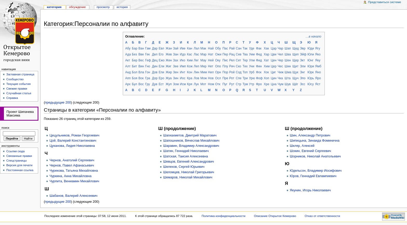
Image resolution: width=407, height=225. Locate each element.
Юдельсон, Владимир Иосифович (316, 170)
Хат (266, 60)
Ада (128, 54)
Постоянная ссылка (19, 170)
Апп (128, 78)
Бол (134, 72)
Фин (259, 66)
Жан (169, 48)
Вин (141, 66)
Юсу (310, 84)
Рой (232, 72)
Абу (128, 48)
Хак (266, 48)
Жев (169, 54)
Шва (287, 54)
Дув (154, 84)
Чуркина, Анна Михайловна (71, 176)
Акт (127, 60)
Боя (134, 78)
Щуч (295, 78)
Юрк (310, 72)
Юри (310, 66)
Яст (317, 84)
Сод (238, 72)
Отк (217, 84)
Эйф (303, 54)
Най (211, 48)
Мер (203, 66)
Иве (183, 48)
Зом (176, 84)
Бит (134, 66)
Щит (295, 66)
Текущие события (18, 83)
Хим (267, 66)
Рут (231, 84)
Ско (238, 66)
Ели (161, 66)
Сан (238, 48)
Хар (266, 54)
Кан (189, 48)
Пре (225, 78)
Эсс (302, 84)
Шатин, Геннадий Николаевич (186, 151)
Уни (251, 66)
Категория (54, 7)
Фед (259, 54)
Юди (310, 48)
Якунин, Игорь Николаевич (310, 190)
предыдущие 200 (58, 102)
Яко (318, 54)
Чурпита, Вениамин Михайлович (74, 181)
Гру (147, 84)
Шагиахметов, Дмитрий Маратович (189, 135)
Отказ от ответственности (322, 215)
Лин (196, 72)
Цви (273, 54)
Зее (176, 66)
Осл (218, 78)
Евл (161, 48)
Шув (287, 84)
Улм (252, 60)
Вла (141, 72)
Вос (141, 84)
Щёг (295, 84)
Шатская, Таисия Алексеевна (185, 156)
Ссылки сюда (15, 151)
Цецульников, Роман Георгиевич (74, 135)
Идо (183, 54)
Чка (280, 78)
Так (244, 48)
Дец (155, 60)
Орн (218, 72)
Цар (274, 48)
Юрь (310, 78)
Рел (232, 60)
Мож (203, 78)
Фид (259, 60)
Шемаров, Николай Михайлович (187, 177)
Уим (252, 54)
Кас (189, 54)
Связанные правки (19, 155)
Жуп (169, 84)
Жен (169, 60)
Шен (287, 60)
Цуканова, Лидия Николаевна (72, 146)
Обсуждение (77, 7)
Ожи (218, 54)
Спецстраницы (16, 160)
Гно (147, 66)
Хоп (266, 78)
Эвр (303, 48)
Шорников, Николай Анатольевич (315, 156)
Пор (225, 72)
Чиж (281, 72)
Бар (134, 48)
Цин (273, 78)
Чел (280, 54)
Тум (245, 84)
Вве (141, 54)
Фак (258, 48)
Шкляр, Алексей (302, 146)
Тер (245, 60)
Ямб (318, 66)
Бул (134, 84)
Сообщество (15, 79)
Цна (273, 84)
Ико (182, 60)
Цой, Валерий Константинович (73, 140)
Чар (280, 48)
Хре (266, 84)
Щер (295, 60)
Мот (203, 84)
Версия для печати (19, 165)
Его (161, 54)
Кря (189, 84)
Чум (280, 84)
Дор (155, 78)
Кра (189, 78)
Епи (161, 72)
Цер (273, 66)
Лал (196, 48)
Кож (190, 66)
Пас (225, 48)
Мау (203, 60)
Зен (176, 72)
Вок (141, 78)
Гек (147, 54)
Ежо (162, 60)
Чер (280, 60)
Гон (147, 72)
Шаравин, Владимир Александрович (191, 146)
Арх (128, 84)
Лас (196, 54)
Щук (295, 72)
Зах (175, 60)
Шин (287, 66)
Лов (196, 78)
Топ (245, 72)
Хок (266, 72)
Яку (317, 60)
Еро (161, 78)
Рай (232, 48)
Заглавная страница (20, 74)
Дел (155, 54)
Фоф (259, 78)
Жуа (169, 78)
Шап (287, 48)
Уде (251, 48)
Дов (154, 72)
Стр (238, 84)
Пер (225, 54)
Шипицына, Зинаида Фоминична (315, 140)
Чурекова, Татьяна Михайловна (74, 170)
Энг (302, 72)
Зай (176, 48)
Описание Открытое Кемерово (275, 215)
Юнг (310, 60)
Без (134, 54)
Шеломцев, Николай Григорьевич (188, 172)
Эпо (303, 78)
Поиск (5, 127)
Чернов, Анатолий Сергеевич (72, 160)
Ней (211, 60)
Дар (155, 48)
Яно (318, 72)
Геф (148, 60)
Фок (258, 72)
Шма (287, 72)
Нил (211, 72)
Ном (211, 84)
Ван (141, 48)
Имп (183, 66)
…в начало (313, 36)
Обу (218, 48)
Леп (196, 66)
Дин (155, 66)
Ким (190, 60)
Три (245, 78)
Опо (218, 66)
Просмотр (103, 7)
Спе (238, 78)
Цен (273, 60)
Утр (251, 84)
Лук (196, 84)
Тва (245, 54)
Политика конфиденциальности (224, 215)
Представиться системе (384, 2)
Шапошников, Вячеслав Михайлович (191, 140)
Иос (182, 78)
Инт (182, 72)
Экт (302, 60)
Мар (203, 54)
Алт (128, 66)
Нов (211, 78)
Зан (176, 54)
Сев (238, 54)
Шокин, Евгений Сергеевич (310, 151)
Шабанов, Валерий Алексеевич (74, 196)
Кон (189, 72)
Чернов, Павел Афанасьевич (72, 165)
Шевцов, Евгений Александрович (188, 161)
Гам (148, 48)
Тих (245, 66)
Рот (231, 78)
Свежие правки (16, 88)
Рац (232, 54)
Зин (176, 78)
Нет (210, 66)
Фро (259, 84)
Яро (318, 78)
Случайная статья (18, 93)
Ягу (317, 48)
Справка (12, 97)
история (122, 7)
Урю (252, 78)
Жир (169, 72)
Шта (287, 78)
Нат (210, 54)
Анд (128, 72)
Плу (225, 66)
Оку (218, 60)
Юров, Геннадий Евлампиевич (313, 176)
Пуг (224, 84)
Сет (238, 60)
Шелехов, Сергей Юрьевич (184, 167)
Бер (134, 60)
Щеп (295, 54)
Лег (196, 60)
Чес (280, 66)
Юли (310, 54)
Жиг (168, 66)
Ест (161, 84)
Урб (251, 72)
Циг (273, 72)
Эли (303, 66)
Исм (183, 84)
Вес (141, 60)
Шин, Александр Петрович (310, 135)
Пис (225, 60)
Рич (232, 66)
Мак (203, 48)
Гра (147, 78)
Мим (203, 72)
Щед (295, 48)
